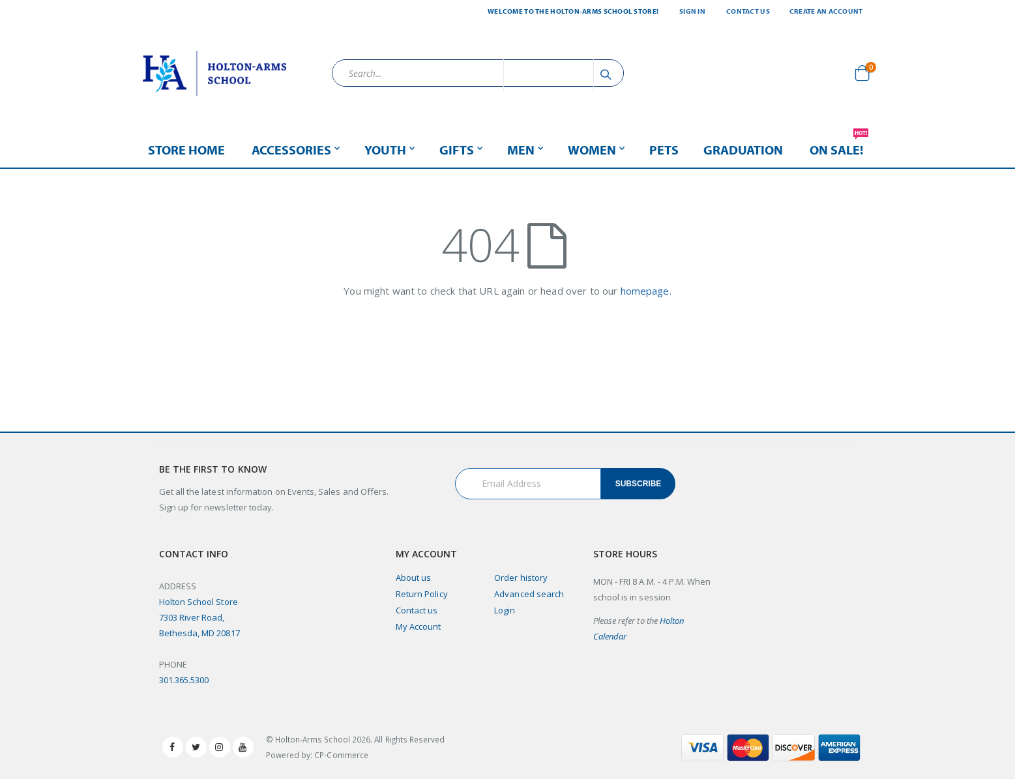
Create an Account (826, 11)
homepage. (646, 290)
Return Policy (422, 594)
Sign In (692, 11)
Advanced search (529, 594)
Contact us (417, 610)
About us (414, 577)
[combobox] (477, 73)
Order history (521, 577)
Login (504, 610)
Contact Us (748, 11)
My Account (418, 626)
